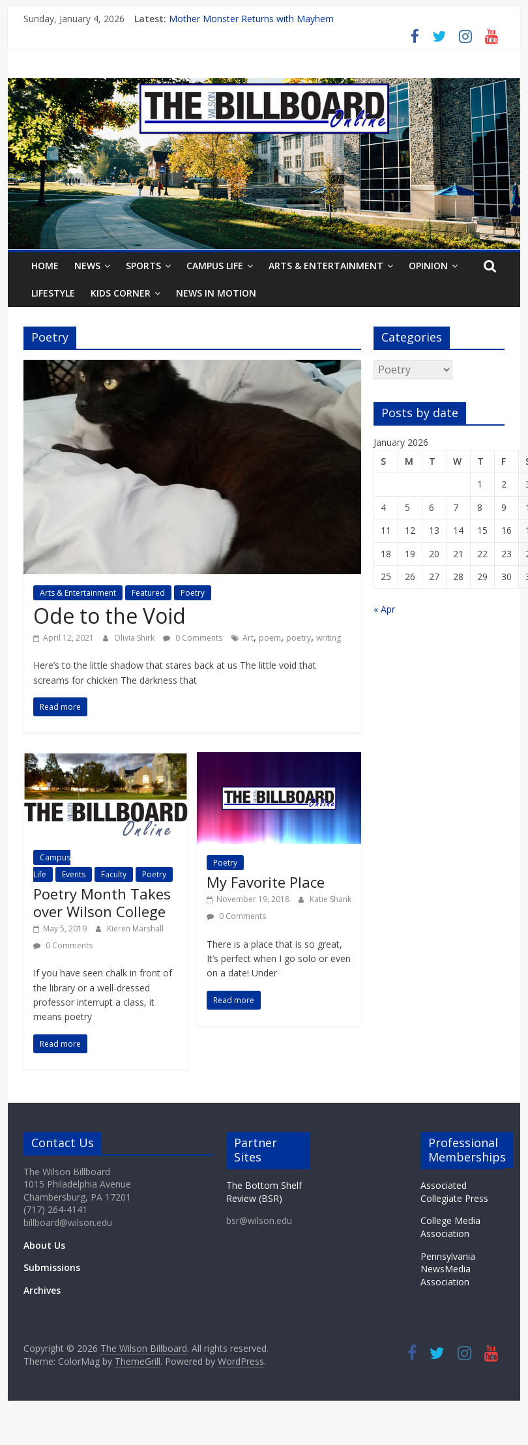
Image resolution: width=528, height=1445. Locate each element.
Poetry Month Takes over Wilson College (102, 902)
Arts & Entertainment (326, 265)
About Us (44, 1245)
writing (328, 637)
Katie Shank (330, 899)
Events (73, 874)
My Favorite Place (266, 882)
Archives (42, 1290)
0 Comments (192, 637)
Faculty (113, 874)
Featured (148, 592)
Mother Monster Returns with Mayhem (251, 18)
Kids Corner (121, 293)
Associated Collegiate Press (454, 1191)
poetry (298, 637)
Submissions (51, 1267)
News (87, 265)
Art (248, 637)
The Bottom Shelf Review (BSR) (264, 1191)
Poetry (193, 592)
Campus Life (214, 265)
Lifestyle (53, 293)
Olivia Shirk (135, 637)
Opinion (428, 265)
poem (270, 637)
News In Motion (216, 293)
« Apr (384, 609)
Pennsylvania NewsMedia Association (447, 1269)
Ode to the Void (109, 616)
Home (45, 265)
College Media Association (450, 1227)
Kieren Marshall (135, 928)
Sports (143, 265)
